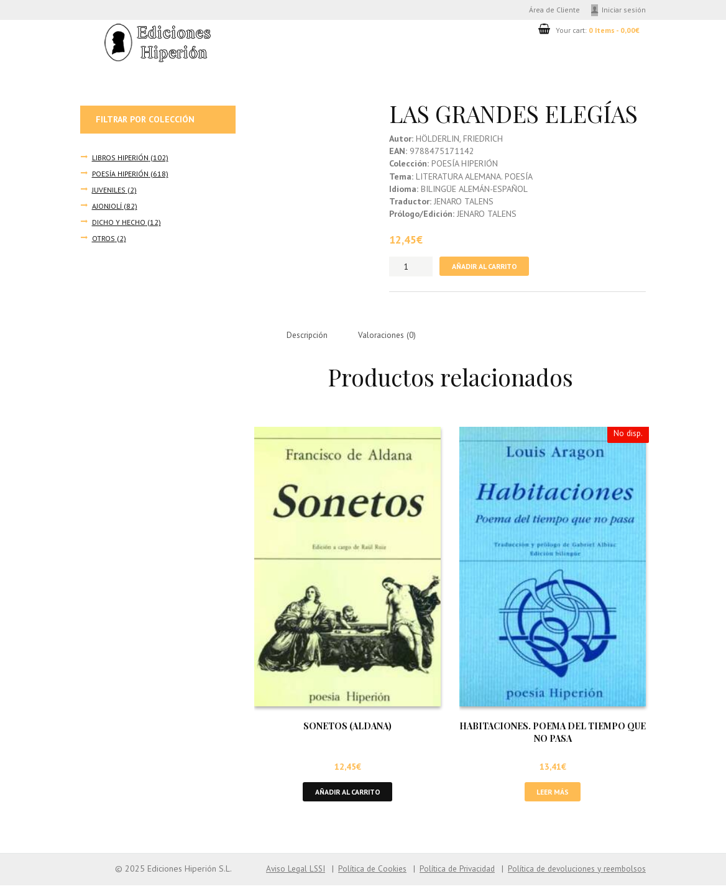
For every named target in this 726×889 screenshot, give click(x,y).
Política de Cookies (361, 872)
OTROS (103, 239)
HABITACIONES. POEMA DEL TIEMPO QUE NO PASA (552, 735)
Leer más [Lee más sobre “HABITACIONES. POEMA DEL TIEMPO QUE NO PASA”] (552, 795)
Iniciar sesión (624, 10)
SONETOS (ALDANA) (347, 729)
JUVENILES (108, 191)
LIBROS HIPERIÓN (120, 158)
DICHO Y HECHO (118, 223)
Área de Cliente (552, 10)
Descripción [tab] (308, 336)
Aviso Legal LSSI (281, 872)
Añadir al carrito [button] (347, 795)
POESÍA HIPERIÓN (119, 174)
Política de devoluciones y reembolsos (574, 872)
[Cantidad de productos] (411, 268)
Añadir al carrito (487, 267)
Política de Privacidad (449, 872)
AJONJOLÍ (107, 207)
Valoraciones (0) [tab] (391, 336)
